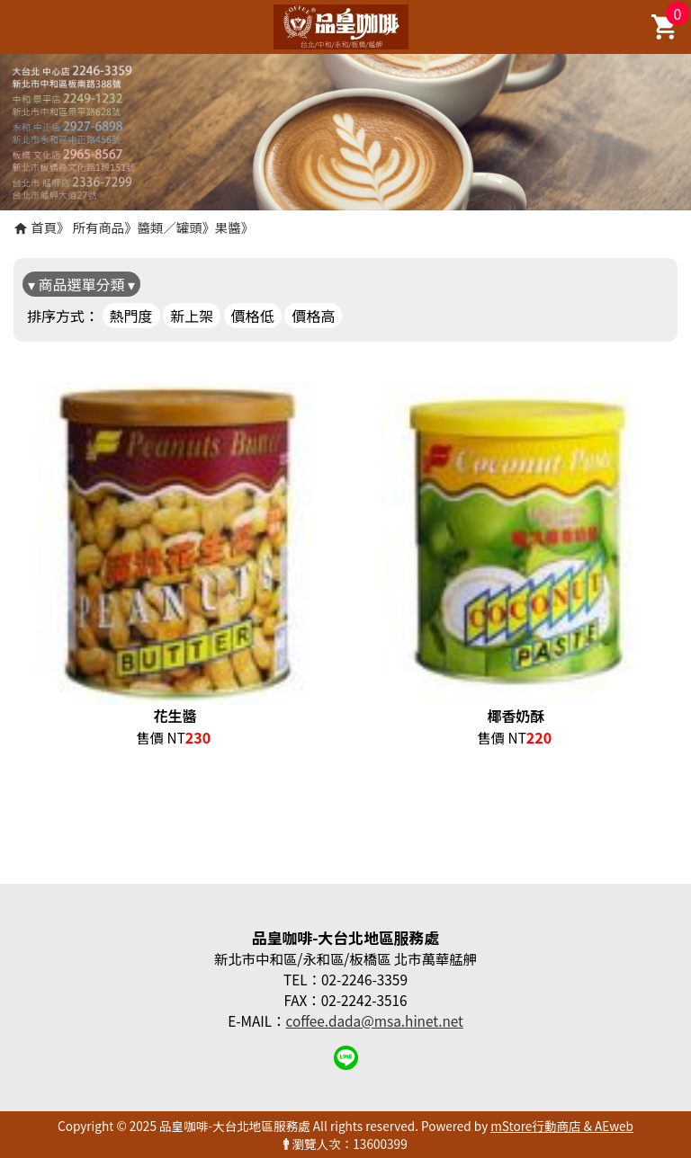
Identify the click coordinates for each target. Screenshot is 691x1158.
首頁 (44, 227)
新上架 (191, 315)
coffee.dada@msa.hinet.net (374, 1020)
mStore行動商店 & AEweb (561, 1126)
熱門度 (131, 315)
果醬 (228, 227)
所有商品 (99, 227)
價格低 (252, 315)
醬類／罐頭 (170, 227)
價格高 (313, 315)
